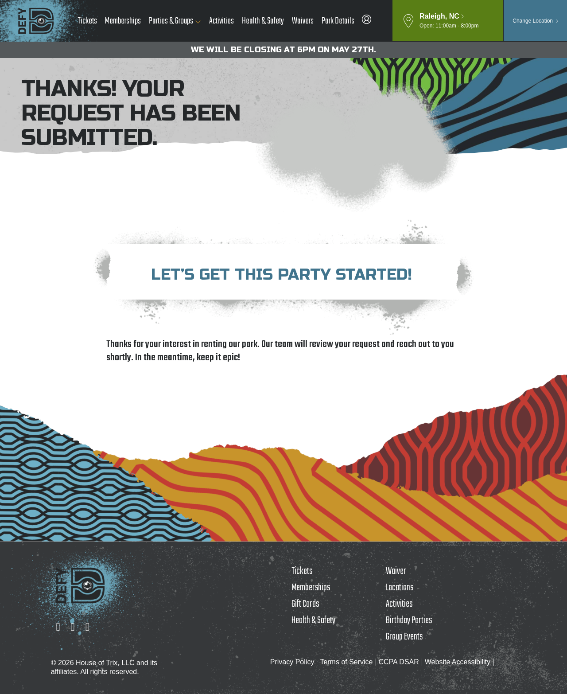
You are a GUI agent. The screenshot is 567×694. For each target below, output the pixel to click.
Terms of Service (346, 662)
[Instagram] (58, 626)
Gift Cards (305, 604)
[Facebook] (73, 626)
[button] (447, 20)
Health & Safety (263, 21)
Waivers (303, 21)
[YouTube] (87, 626)
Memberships (123, 21)
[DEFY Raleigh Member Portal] (366, 21)
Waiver (396, 571)
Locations (399, 587)
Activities (221, 21)
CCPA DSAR (399, 662)
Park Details (338, 21)
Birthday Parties (409, 620)
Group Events (404, 636)
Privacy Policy (292, 662)
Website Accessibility (457, 662)
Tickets (87, 21)
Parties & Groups (171, 21)
